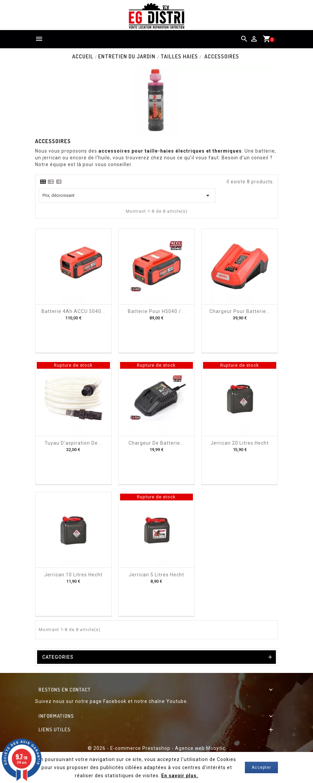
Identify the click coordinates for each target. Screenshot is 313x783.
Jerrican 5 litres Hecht (156, 574)
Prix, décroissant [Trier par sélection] (127, 195)
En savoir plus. (180, 775)
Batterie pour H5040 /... (156, 311)
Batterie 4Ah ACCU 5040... (73, 311)
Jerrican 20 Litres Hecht (239, 443)
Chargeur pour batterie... (239, 311)
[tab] (43, 181)
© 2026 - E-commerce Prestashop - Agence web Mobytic (156, 748)
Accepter (261, 767)
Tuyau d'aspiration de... (73, 443)
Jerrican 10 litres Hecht (73, 574)
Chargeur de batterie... (156, 443)
